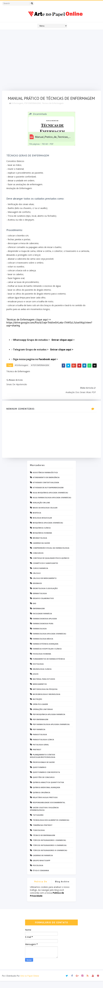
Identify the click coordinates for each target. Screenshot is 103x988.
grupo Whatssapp (41, 867)
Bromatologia (40, 545)
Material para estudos (44, 686)
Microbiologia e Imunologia (46, 701)
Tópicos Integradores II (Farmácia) (49, 852)
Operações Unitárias (43, 716)
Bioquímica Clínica (42, 535)
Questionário (39, 774)
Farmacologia (40, 635)
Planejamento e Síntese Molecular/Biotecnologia (42, 762)
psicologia (38, 872)
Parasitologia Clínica (43, 746)
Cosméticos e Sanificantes (45, 570)
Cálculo (37, 580)
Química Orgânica (41, 799)
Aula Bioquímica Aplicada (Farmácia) (50, 499)
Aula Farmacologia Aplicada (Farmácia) (52, 505)
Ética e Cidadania (41, 877)
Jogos (35, 681)
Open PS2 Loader (40, 711)
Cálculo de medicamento (44, 585)
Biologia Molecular (42, 525)
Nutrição (37, 706)
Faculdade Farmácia (42, 620)
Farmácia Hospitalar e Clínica (47, 656)
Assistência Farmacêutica (45, 479)
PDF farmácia (39, 736)
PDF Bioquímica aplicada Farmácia (49, 721)
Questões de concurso (43, 784)
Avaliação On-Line (41, 509)
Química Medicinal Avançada (46, 794)
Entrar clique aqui (62, 346)
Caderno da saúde (41, 550)
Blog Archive (62, 888)
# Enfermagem (21, 372)
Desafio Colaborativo (43, 605)
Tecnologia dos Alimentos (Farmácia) (51, 827)
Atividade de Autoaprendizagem (48, 494)
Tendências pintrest (42, 832)
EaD (34, 610)
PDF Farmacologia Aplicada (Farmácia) (51, 731)
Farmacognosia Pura (43, 630)
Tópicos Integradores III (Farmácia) (50, 857)
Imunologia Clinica (42, 676)
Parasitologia (40, 741)
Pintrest (37, 756)
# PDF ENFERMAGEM (40, 372)
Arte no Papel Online (29, 982)
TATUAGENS (38, 822)
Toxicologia (39, 837)
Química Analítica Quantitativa (48, 789)
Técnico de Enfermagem (53, 110)
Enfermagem (17, 110)
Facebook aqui (48, 366)
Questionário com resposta (46, 779)
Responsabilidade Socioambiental (49, 809)
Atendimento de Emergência (46, 484)
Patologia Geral (41, 751)
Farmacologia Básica (43, 646)
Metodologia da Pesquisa (45, 696)
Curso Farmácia (40, 575)
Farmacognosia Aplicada (45, 625)
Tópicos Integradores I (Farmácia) (49, 847)
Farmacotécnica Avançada (45, 651)
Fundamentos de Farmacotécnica (49, 666)
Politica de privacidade (40, 889)
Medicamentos (40, 691)
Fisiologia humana (42, 661)
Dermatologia (40, 600)
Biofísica (37, 520)
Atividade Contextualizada (46, 489)
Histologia (38, 671)
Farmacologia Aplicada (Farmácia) (49, 641)
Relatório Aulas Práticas (45, 804)
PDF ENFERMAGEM (32, 110)
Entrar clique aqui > (61, 356)
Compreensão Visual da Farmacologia (51, 555)
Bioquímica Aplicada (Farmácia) (48, 530)
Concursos (38, 560)
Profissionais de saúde (44, 769)
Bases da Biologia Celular (45, 515)
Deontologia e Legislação (45, 595)
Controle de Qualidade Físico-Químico (51, 565)
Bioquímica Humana (42, 540)
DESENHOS (37, 590)
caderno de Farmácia (43, 862)
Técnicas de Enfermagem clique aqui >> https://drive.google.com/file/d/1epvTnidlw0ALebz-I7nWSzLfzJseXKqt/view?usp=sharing (49, 329)
